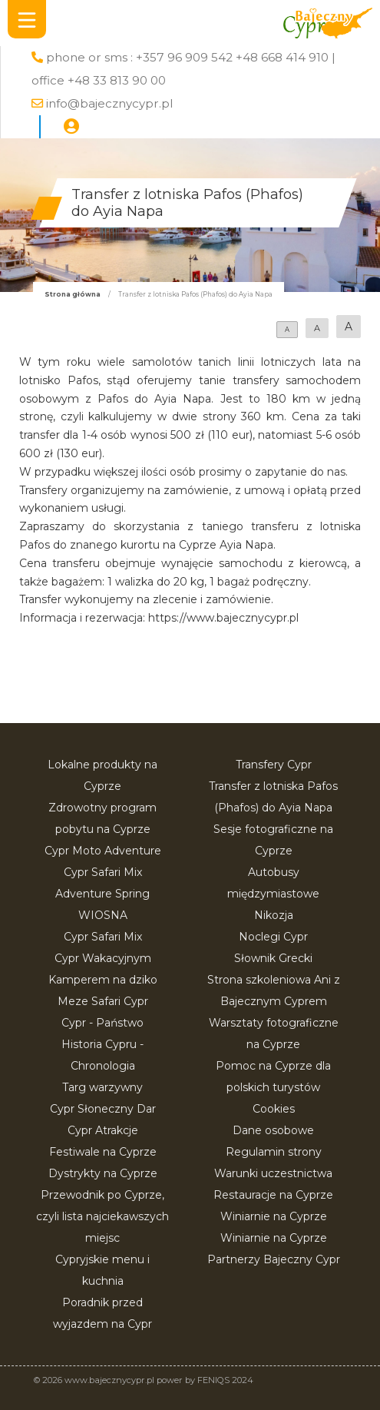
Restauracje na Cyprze (273, 1195)
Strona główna (73, 294)
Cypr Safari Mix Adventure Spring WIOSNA (102, 893)
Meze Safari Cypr (103, 1001)
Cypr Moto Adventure (103, 851)
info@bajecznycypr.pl (109, 103)
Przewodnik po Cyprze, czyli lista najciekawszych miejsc (102, 1216)
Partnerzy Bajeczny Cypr (273, 1259)
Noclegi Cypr (273, 937)
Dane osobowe (273, 1130)
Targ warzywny (102, 1087)
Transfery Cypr (274, 764)
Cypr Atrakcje (103, 1130)
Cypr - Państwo (102, 1023)
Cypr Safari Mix (103, 937)
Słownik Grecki (273, 958)
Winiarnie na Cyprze (273, 1216)
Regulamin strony (274, 1152)
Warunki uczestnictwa (273, 1173)
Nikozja (273, 915)
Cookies (274, 1109)
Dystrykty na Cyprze (102, 1173)
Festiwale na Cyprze (103, 1152)
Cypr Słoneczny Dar (103, 1109)
